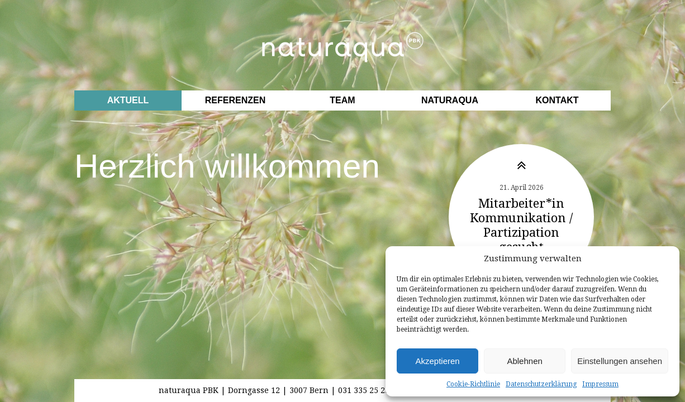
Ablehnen (524, 361)
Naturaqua (449, 100)
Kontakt (556, 100)
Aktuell (128, 100)
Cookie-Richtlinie (473, 384)
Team (342, 100)
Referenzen (235, 100)
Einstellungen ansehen (619, 361)
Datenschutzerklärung (541, 384)
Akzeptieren (437, 361)
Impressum (600, 384)
